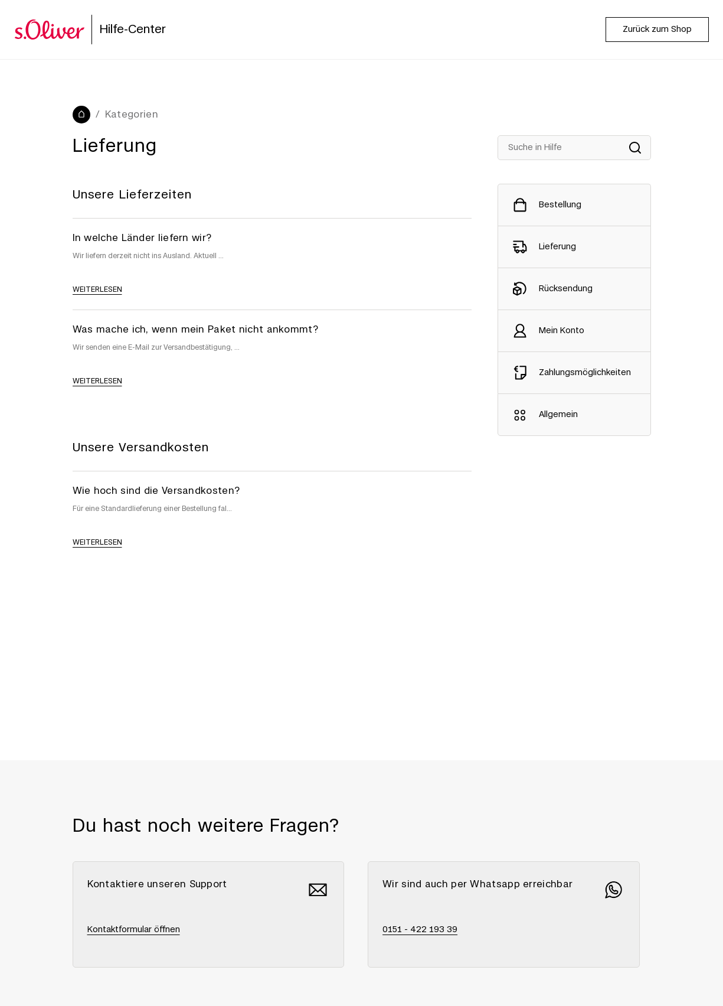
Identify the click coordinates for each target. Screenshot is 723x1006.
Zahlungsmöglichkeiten (585, 373)
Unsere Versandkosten (141, 448)
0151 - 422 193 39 (419, 930)
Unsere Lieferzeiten (132, 195)
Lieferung (557, 247)
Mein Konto (561, 331)
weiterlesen (97, 289)
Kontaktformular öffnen (133, 930)
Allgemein (558, 415)
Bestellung (560, 205)
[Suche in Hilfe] (574, 147)
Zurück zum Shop (657, 29)
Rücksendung (566, 289)
